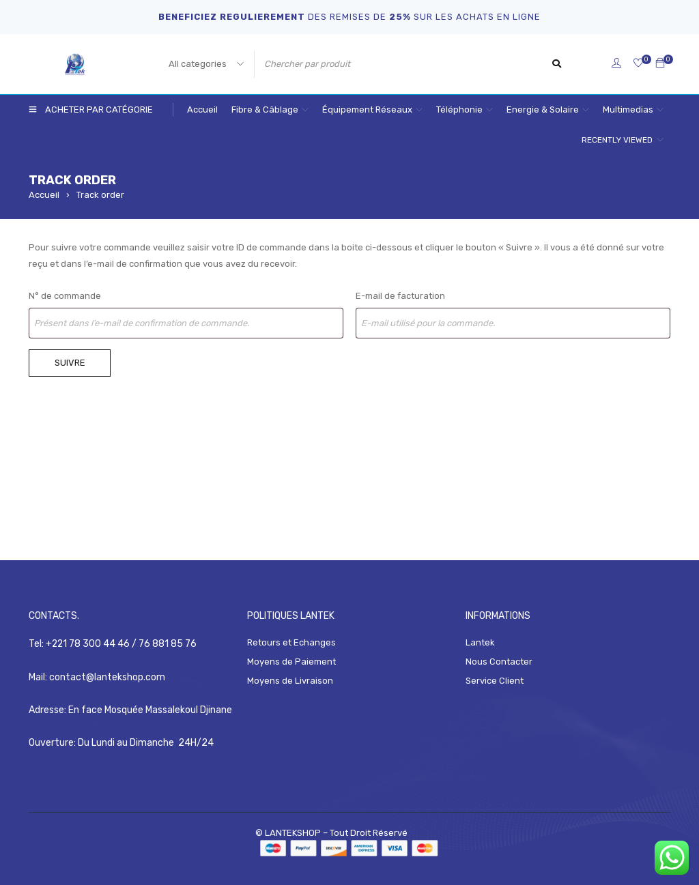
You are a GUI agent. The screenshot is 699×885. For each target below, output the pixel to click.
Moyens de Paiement (291, 661)
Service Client (495, 681)
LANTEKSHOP (294, 831)
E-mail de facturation (400, 296)
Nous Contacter (499, 661)
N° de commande (65, 296)
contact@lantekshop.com (107, 676)
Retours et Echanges (291, 642)
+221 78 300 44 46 (88, 643)
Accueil (44, 195)
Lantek (480, 642)
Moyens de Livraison (290, 681)
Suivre (70, 363)
